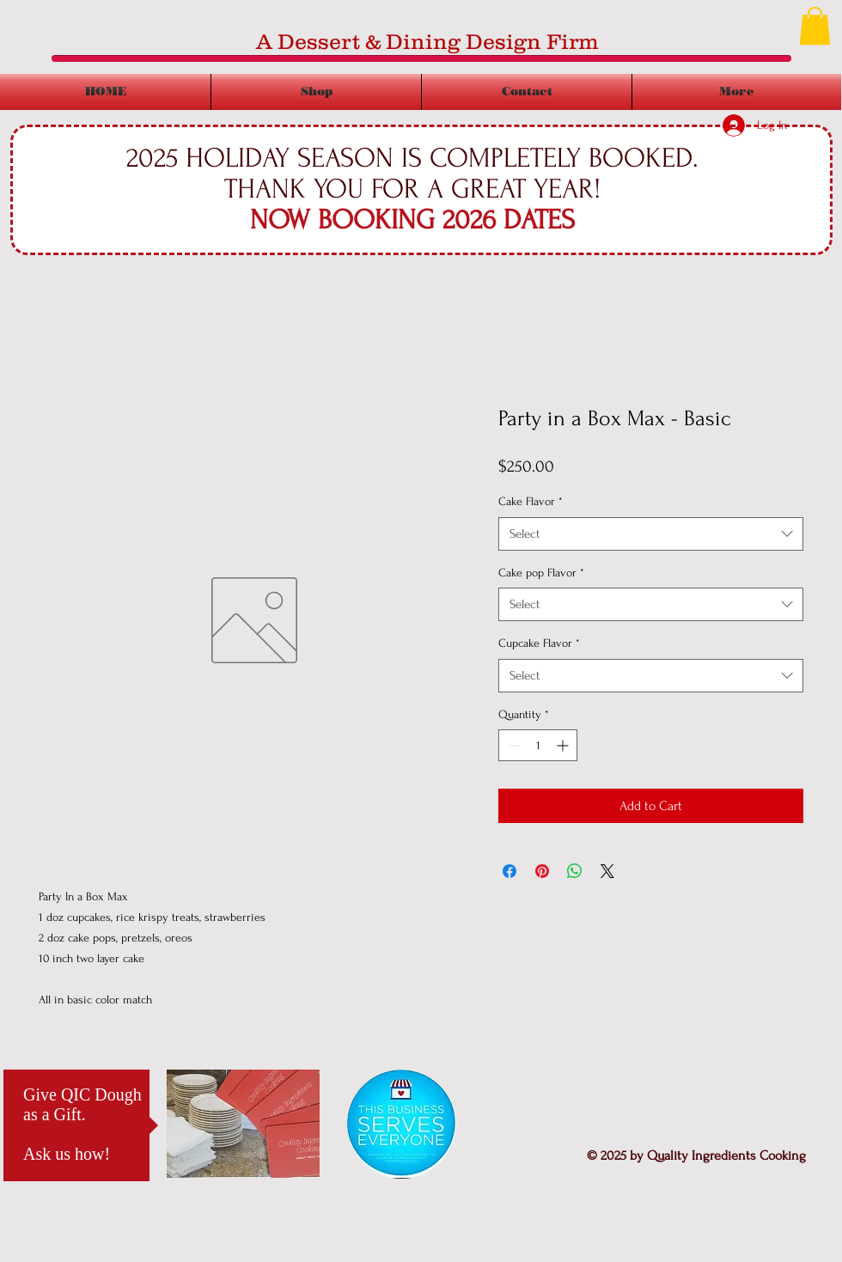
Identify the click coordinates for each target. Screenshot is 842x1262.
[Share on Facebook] (509, 871)
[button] (815, 26)
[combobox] (650, 534)
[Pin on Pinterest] (542, 871)
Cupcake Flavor (539, 643)
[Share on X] (607, 871)
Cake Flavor (530, 501)
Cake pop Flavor (541, 572)
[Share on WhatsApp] (574, 871)
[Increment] (564, 745)
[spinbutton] (537, 745)
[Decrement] (511, 745)
